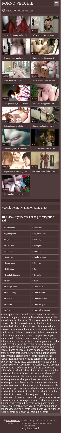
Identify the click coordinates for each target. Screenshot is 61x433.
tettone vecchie (51, 364)
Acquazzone (9, 228)
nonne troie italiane (31, 341)
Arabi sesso (38, 228)
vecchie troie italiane (48, 391)
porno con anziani (33, 347)
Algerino (8, 239)
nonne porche (50, 335)
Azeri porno (38, 245)
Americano (9, 245)
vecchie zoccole (9, 397)
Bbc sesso (37, 263)
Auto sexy (37, 239)
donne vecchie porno (17, 320)
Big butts (37, 275)
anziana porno (8, 314)
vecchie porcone (33, 382)
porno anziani (16, 347)
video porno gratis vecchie (23, 405)
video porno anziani (43, 397)
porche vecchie (8, 344)
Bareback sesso (39, 257)
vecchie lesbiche (15, 373)
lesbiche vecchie (17, 326)
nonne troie (15, 341)
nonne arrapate (33, 329)
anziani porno (13, 317)
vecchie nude (45, 376)
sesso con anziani (30, 361)
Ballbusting (9, 269)
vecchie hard (19, 370)
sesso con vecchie (18, 364)
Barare (7, 281)
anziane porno (39, 314)
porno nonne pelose (46, 352)
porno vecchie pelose (29, 358)
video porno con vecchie (32, 400)
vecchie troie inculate (26, 391)
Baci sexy (8, 257)
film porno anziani (38, 320)
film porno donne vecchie (27, 323)
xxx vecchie (41, 411)
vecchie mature (33, 373)
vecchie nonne (8, 376)
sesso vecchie (35, 364)
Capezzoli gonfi (39, 304)
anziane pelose (23, 314)
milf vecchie (33, 326)
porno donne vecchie (38, 349)
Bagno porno (9, 263)
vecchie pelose (8, 379)
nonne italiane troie (40, 332)
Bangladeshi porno (12, 275)
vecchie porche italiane (13, 382)
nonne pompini (34, 335)
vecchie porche (45, 379)
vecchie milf (48, 373)
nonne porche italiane (12, 338)
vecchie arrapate (37, 367)
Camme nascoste (40, 298)
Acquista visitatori (30, 428)
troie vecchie (7, 367)
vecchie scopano (9, 385)
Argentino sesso (39, 233)
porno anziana (42, 344)
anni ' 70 (8, 251)
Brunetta (8, 298)
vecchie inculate (34, 370)
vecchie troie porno (11, 394)
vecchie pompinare (26, 379)
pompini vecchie (50, 341)
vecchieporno (25, 397)
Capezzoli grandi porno (42, 310)
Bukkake (8, 304)
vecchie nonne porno (27, 376)
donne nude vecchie (31, 317)
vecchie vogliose (30, 394)
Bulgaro (8, 310)
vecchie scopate (26, 385)
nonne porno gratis (33, 338)
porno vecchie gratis (11, 355)
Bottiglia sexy (10, 292)
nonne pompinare (17, 335)
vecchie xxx (45, 394)
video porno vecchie (19, 408)
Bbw (35, 269)
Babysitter (37, 251)
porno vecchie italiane (33, 355)
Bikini (36, 281)
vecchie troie (7, 391)
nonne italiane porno (19, 332)
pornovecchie (13, 361)
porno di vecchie (18, 349)
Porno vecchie (17, 3)
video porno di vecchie (22, 403)
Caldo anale (38, 287)
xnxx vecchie (28, 411)
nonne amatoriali (16, 329)
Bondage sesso (10, 287)
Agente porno (10, 233)
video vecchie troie (10, 411)
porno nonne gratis (25, 352)
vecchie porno (50, 382)
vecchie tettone (52, 388)
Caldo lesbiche (39, 292)
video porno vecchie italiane (45, 408)
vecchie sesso (42, 385)
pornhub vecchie (25, 344)
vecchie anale (22, 367)
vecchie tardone (35, 388)
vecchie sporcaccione (16, 388)
